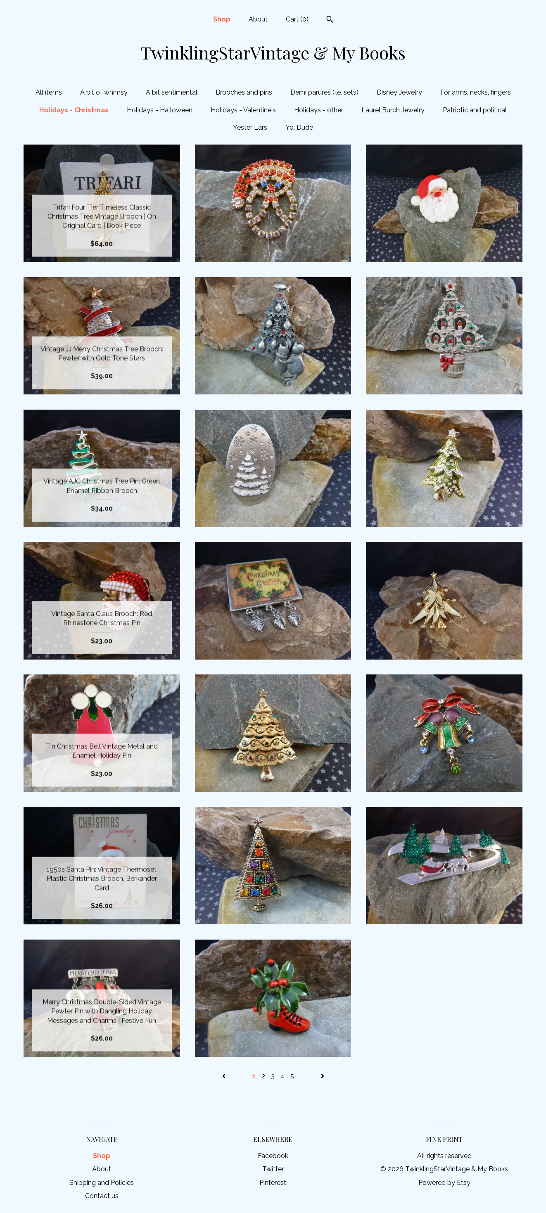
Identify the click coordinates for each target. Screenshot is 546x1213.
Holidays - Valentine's (243, 110)
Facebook (273, 1156)
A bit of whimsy (104, 92)
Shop (221, 19)
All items (49, 92)
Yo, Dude (299, 127)
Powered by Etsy (444, 1183)
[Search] (330, 20)
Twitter (273, 1169)
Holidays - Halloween (159, 110)
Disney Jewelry (399, 92)
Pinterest (272, 1183)
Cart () (297, 19)
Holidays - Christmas (74, 110)
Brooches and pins (244, 92)
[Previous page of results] (225, 1076)
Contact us (102, 1196)
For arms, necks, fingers (475, 92)
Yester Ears (250, 127)
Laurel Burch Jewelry (393, 110)
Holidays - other (318, 110)
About (258, 19)
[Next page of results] (322, 1076)
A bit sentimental (171, 92)
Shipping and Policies (101, 1183)
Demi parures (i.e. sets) (324, 92)
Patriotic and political (475, 110)
